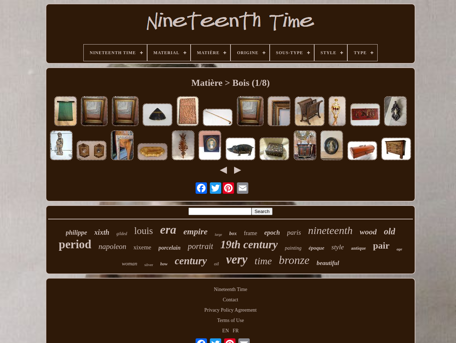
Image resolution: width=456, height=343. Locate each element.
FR (236, 330)
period (75, 244)
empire (195, 231)
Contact (230, 299)
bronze (294, 260)
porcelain (170, 248)
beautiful (328, 263)
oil (216, 263)
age (399, 249)
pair (381, 245)
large (218, 235)
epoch (272, 232)
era (168, 229)
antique (358, 248)
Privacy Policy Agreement (230, 310)
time (263, 260)
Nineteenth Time (230, 289)
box (233, 233)
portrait (200, 246)
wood (368, 231)
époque (316, 248)
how (164, 263)
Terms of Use (230, 320)
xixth (101, 232)
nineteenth (330, 230)
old (389, 231)
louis (143, 230)
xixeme (142, 247)
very (236, 259)
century (191, 260)
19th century (249, 244)
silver (148, 265)
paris (294, 232)
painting (293, 248)
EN (225, 330)
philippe (76, 232)
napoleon (112, 246)
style (337, 247)
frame (250, 233)
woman (129, 263)
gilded (121, 233)
